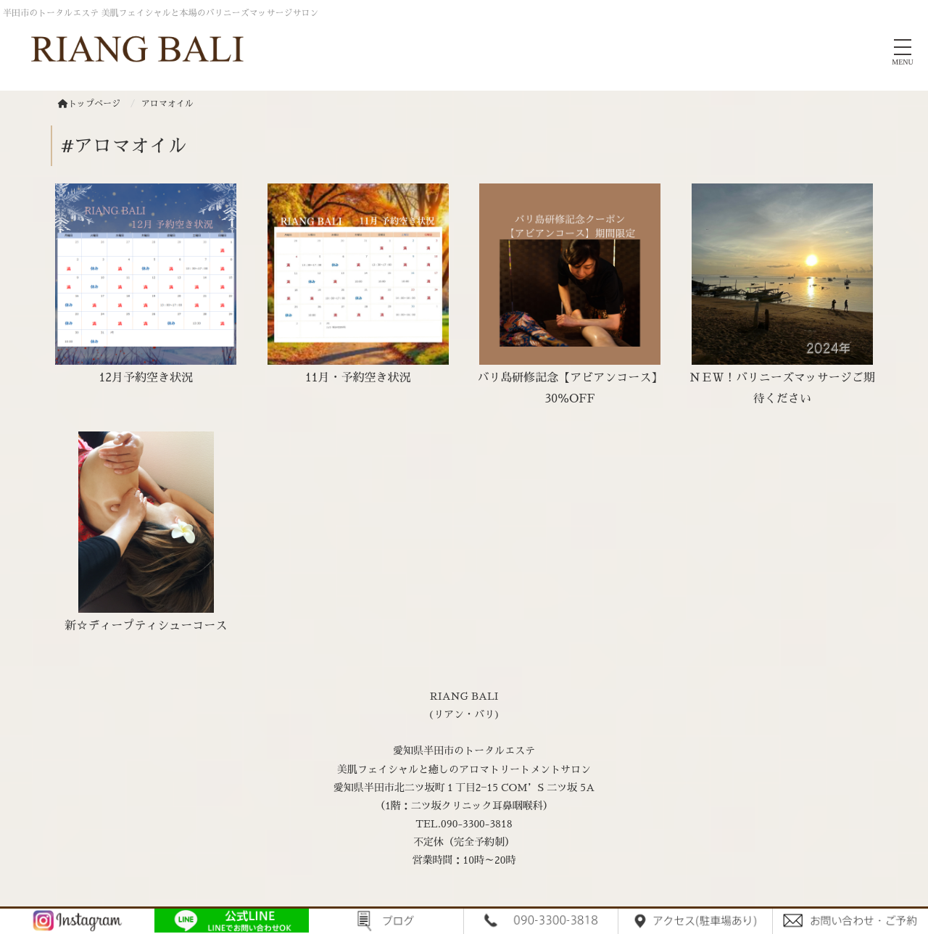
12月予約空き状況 (146, 378)
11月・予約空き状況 (358, 378)
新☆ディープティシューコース (146, 626)
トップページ (89, 103)
